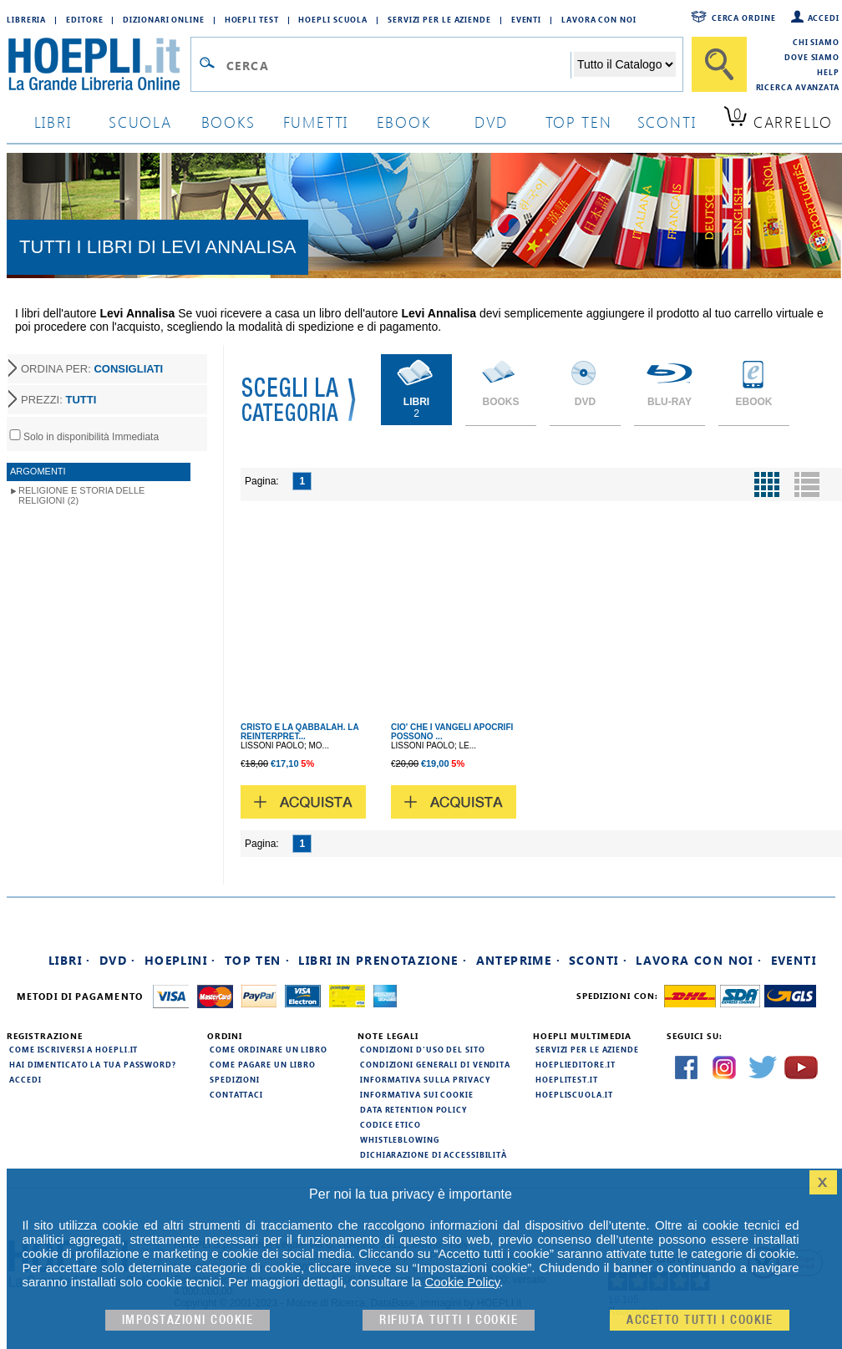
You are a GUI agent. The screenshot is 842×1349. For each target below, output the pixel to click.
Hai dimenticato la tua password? (92, 1064)
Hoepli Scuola (333, 19)
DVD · (117, 960)
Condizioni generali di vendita (435, 1064)
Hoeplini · (180, 960)
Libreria (26, 19)
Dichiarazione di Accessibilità (433, 1154)
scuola (140, 121)
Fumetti (316, 121)
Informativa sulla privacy (425, 1079)
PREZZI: (58, 399)
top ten (578, 121)
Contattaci (236, 1094)
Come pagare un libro (263, 1064)
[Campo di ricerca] (398, 65)
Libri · (69, 960)
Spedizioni (235, 1079)
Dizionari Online (163, 19)
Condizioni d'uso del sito (422, 1049)
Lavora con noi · (699, 960)
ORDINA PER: (92, 369)
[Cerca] (719, 64)
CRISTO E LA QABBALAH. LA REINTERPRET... (299, 732)
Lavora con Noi (599, 19)
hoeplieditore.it (575, 1064)
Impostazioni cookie (188, 1320)
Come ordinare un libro (268, 1049)
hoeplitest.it (566, 1079)
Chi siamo (816, 42)
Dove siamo (811, 57)
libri (53, 121)
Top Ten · (258, 960)
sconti (667, 121)
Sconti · (598, 960)
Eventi (526, 19)
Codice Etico (390, 1124)
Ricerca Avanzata (797, 87)
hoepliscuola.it (574, 1094)
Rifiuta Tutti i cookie (448, 1320)
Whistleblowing (399, 1139)
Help (828, 72)
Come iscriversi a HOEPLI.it (73, 1049)
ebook (404, 121)
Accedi (823, 18)
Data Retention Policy (413, 1109)
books (228, 121)
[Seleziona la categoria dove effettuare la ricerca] (625, 64)
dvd (491, 121)
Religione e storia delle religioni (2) (81, 495)
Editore (84, 19)
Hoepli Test (252, 19)
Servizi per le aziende (439, 19)
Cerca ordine (744, 18)
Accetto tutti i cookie (699, 1320)
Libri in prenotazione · (382, 960)
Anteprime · (518, 960)
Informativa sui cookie (417, 1094)
